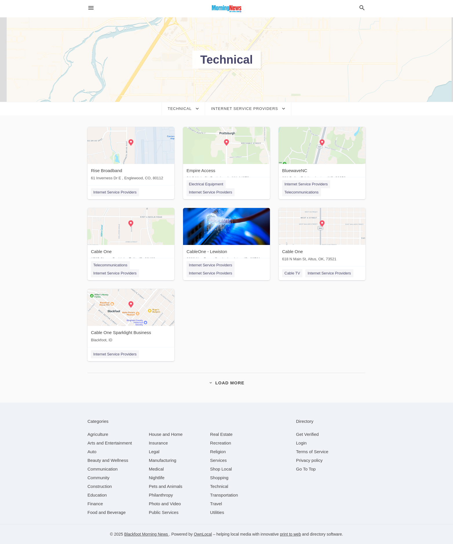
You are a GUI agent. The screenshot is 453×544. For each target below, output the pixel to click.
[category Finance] (95, 503)
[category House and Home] (166, 434)
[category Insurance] (158, 442)
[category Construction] (99, 486)
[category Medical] (156, 468)
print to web (290, 534)
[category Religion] (218, 451)
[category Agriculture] (97, 434)
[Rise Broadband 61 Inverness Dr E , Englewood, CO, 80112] (131, 154)
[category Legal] (154, 451)
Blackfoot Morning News (146, 534)
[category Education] (97, 495)
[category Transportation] (224, 495)
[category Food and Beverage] (106, 512)
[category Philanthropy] (161, 495)
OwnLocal (203, 534)
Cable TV (292, 273)
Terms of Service (312, 451)
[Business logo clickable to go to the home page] (226, 8)
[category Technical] (219, 486)
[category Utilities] (217, 512)
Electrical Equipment (206, 184)
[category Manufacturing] (162, 460)
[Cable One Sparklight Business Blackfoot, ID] (131, 316)
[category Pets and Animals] (165, 486)
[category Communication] (102, 468)
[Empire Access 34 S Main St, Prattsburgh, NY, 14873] (226, 154)
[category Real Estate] (221, 434)
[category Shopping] (219, 477)
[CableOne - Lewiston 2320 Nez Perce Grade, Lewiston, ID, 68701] (226, 235)
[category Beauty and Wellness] (107, 460)
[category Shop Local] (221, 468)
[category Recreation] (220, 442)
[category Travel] (216, 503)
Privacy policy (309, 460)
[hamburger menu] (90, 8)
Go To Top (306, 468)
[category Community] (98, 477)
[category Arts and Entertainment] (109, 442)
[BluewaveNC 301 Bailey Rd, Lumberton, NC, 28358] (322, 154)
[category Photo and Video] (165, 503)
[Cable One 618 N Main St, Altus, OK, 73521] (322, 235)
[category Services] (218, 460)
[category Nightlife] (157, 477)
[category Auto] (91, 451)
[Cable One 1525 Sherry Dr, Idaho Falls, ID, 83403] (131, 235)
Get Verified (307, 434)
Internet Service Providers (115, 192)
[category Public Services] (164, 512)
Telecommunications (301, 192)
